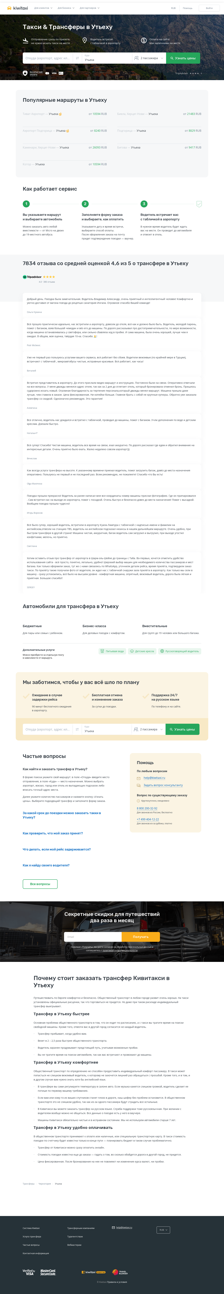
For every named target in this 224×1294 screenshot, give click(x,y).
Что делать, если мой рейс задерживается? (57, 849)
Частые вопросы (31, 1244)
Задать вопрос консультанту (163, 785)
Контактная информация (36, 1253)
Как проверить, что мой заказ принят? (53, 833)
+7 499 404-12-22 (148, 819)
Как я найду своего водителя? (46, 865)
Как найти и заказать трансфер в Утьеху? (55, 769)
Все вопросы (40, 884)
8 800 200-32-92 (147, 808)
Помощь (187, 8)
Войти (209, 8)
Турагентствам (75, 1236)
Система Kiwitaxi (31, 1228)
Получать (141, 937)
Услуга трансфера (32, 1236)
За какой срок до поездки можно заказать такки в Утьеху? (62, 815)
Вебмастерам (74, 1244)
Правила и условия (117, 1282)
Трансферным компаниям (80, 1228)
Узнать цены (183, 58)
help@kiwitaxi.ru (154, 778)
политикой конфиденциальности (120, 950)
